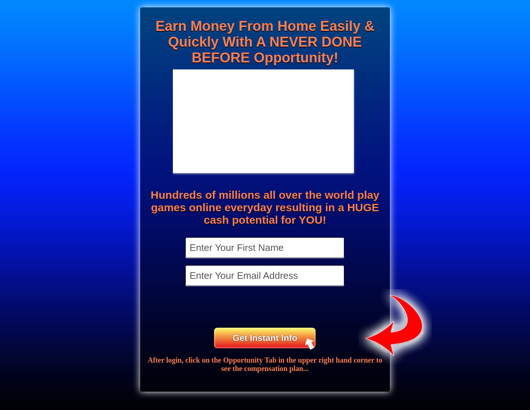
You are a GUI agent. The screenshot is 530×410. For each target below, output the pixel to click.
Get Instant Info (273, 341)
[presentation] (265, 307)
